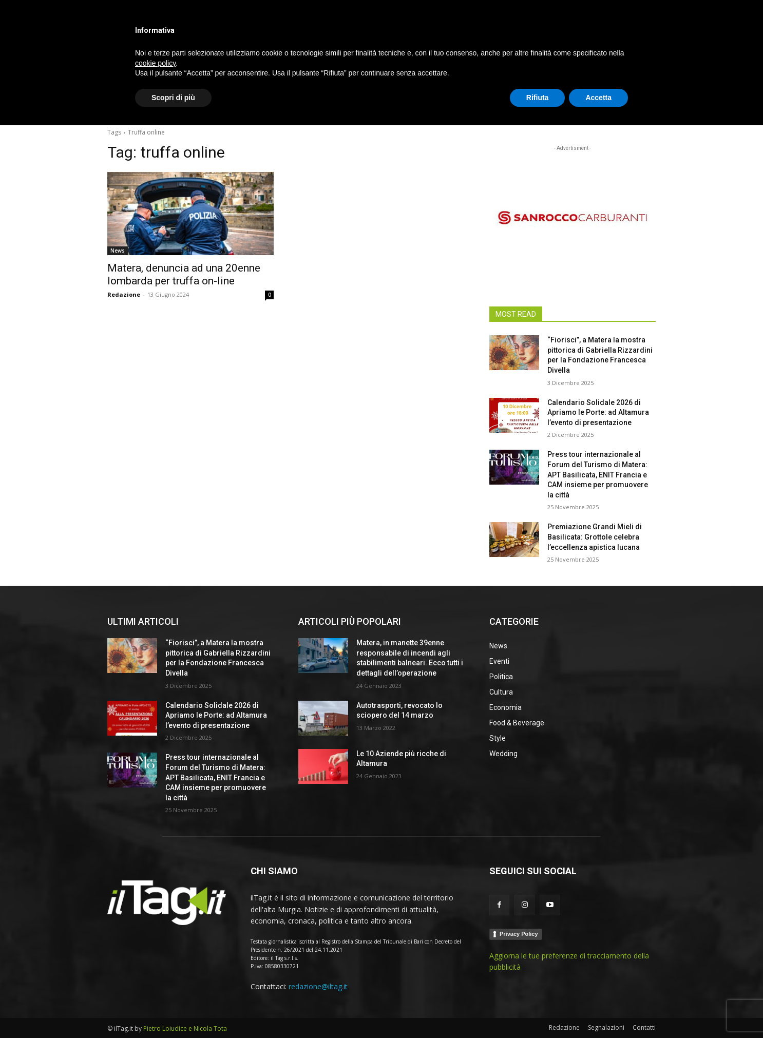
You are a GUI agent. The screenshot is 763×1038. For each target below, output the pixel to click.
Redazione (123, 294)
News (117, 250)
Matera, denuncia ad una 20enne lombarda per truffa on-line (183, 274)
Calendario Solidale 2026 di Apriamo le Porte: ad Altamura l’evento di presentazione (598, 412)
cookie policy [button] (155, 975)
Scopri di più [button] (173, 1010)
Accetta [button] (598, 1010)
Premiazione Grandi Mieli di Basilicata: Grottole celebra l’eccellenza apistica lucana (594, 537)
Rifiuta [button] (537, 1010)
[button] (643, 104)
